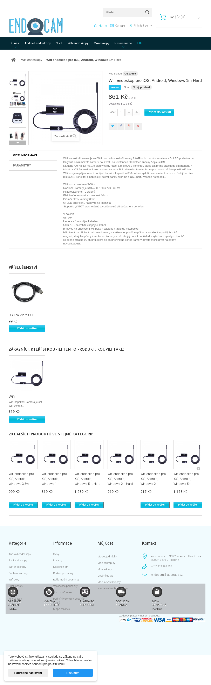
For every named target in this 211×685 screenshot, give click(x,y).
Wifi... (12, 396)
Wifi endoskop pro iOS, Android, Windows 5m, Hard (87, 479)
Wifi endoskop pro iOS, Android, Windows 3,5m (21, 479)
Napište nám (60, 566)
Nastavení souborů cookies (112, 588)
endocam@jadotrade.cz (167, 574)
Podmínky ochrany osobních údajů (69, 600)
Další (17, 143)
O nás (15, 43)
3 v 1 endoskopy (18, 560)
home (103, 25)
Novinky (57, 560)
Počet (112, 112)
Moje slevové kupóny (109, 582)
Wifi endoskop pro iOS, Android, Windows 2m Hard (120, 479)
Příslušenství (123, 43)
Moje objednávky (107, 556)
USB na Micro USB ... (23, 315)
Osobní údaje (105, 575)
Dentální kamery (18, 573)
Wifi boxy (14, 579)
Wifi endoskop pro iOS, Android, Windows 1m (54, 479)
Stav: (127, 87)
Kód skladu (115, 73)
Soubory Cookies (62, 592)
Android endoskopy (38, 43)
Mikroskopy (101, 43)
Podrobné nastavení (28, 673)
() (177, 17)
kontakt (120, 25)
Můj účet (105, 543)
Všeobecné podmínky (65, 585)
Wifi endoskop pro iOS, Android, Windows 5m (186, 479)
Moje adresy (104, 569)
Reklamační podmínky (66, 579)
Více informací (25, 155)
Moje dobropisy (106, 562)
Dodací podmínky (63, 573)
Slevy (56, 554)
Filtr (139, 43)
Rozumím (72, 673)
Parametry (22, 165)
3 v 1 (59, 43)
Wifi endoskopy (78, 43)
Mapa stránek (61, 609)
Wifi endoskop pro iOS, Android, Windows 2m (153, 479)
